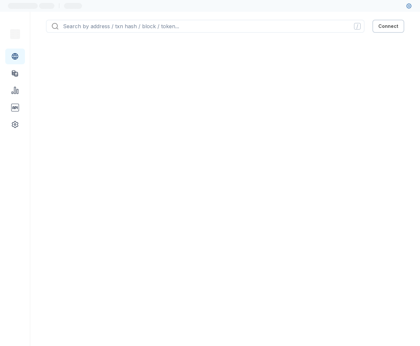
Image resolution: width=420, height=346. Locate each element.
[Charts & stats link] (15, 90)
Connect (388, 26)
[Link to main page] (15, 34)
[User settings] (409, 6)
